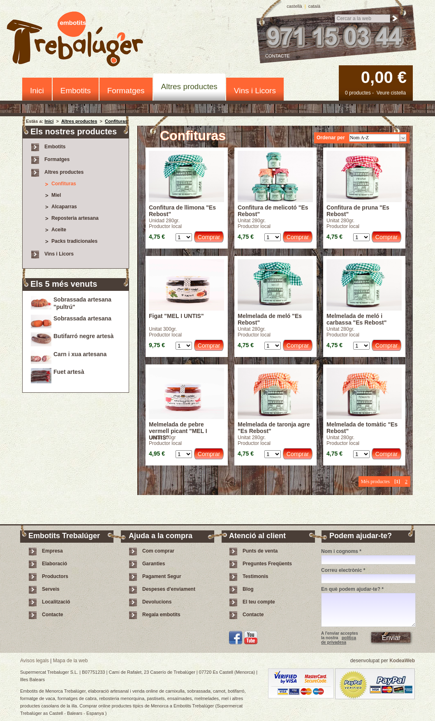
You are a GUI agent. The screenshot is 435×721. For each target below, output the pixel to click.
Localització (56, 602)
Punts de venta (260, 551)
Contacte (277, 55)
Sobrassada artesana (82, 318)
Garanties (153, 564)
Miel (56, 195)
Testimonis (255, 576)
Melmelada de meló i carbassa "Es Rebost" (356, 319)
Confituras (116, 121)
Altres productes (189, 86)
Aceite (58, 230)
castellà (294, 6)
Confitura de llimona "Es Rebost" (182, 210)
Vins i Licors (255, 90)
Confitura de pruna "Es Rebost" (357, 210)
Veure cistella (391, 93)
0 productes (358, 93)
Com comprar (158, 551)
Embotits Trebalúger (80, 40)
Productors (55, 576)
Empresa (52, 551)
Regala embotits (161, 614)
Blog (248, 589)
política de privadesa (338, 640)
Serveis (51, 589)
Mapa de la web (70, 660)
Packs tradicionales (74, 241)
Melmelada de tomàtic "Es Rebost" (362, 427)
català (314, 6)
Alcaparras (64, 207)
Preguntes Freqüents (267, 564)
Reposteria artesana (75, 218)
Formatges (126, 90)
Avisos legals (34, 660)
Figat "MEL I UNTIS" (176, 316)
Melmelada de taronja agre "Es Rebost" (274, 427)
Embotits (75, 90)
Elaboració (54, 564)
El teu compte (259, 602)
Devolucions (156, 602)
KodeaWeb (402, 660)
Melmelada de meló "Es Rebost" (270, 319)
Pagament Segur (161, 576)
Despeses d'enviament (168, 589)
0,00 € (384, 77)
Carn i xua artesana (79, 354)
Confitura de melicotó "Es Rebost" (273, 210)
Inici (37, 90)
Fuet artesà (68, 372)
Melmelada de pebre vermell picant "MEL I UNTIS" (178, 428)
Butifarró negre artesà (83, 336)
